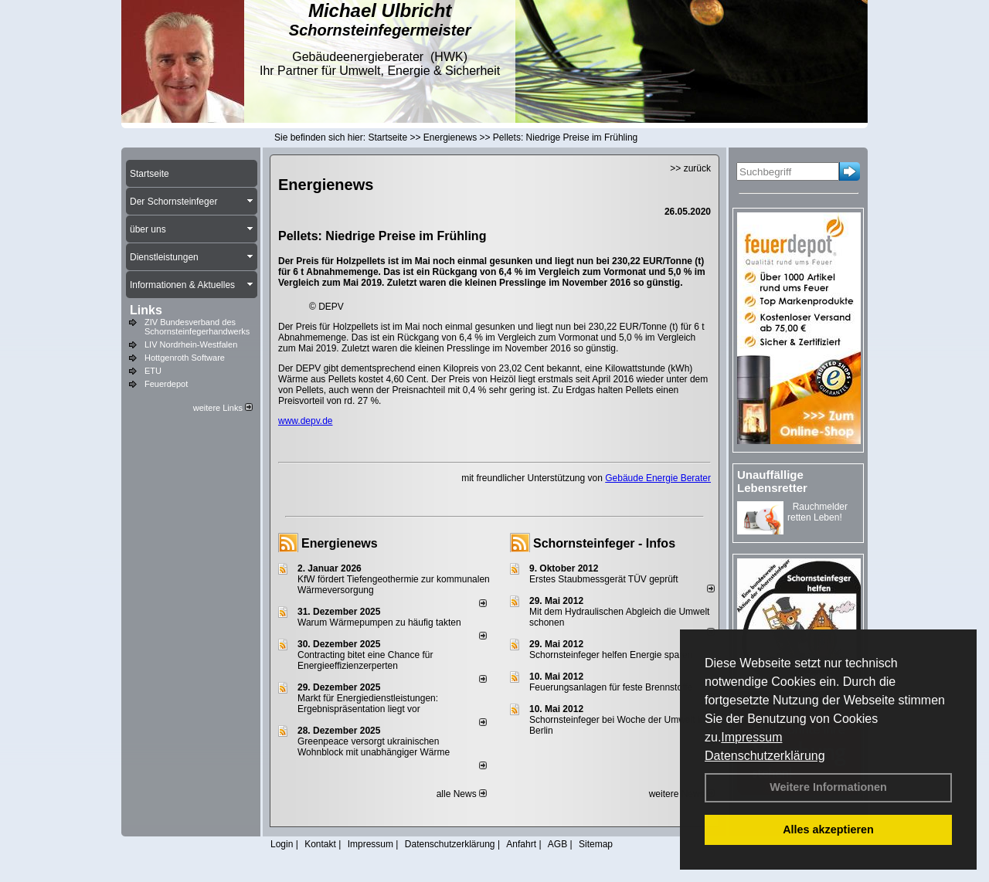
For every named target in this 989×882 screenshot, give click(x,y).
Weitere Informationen (828, 787)
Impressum (751, 737)
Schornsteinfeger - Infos (604, 543)
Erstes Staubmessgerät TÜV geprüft (603, 579)
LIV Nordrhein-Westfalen (190, 344)
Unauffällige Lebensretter (772, 481)
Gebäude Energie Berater (658, 478)
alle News (462, 794)
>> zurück (690, 168)
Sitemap (596, 844)
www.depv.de (305, 421)
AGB (557, 844)
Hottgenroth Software (184, 357)
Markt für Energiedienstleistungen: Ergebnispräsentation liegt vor (367, 703)
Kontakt (320, 844)
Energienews (339, 543)
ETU (152, 370)
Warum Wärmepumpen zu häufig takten (379, 622)
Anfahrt (521, 844)
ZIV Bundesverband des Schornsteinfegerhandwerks (197, 326)
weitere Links (223, 407)
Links (146, 310)
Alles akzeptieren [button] (828, 829)
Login (281, 844)
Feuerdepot (166, 383)
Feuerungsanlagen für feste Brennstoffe (610, 687)
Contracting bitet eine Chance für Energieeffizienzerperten (365, 660)
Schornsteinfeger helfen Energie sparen (610, 655)
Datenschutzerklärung (765, 755)
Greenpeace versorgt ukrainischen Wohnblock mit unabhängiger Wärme (373, 747)
